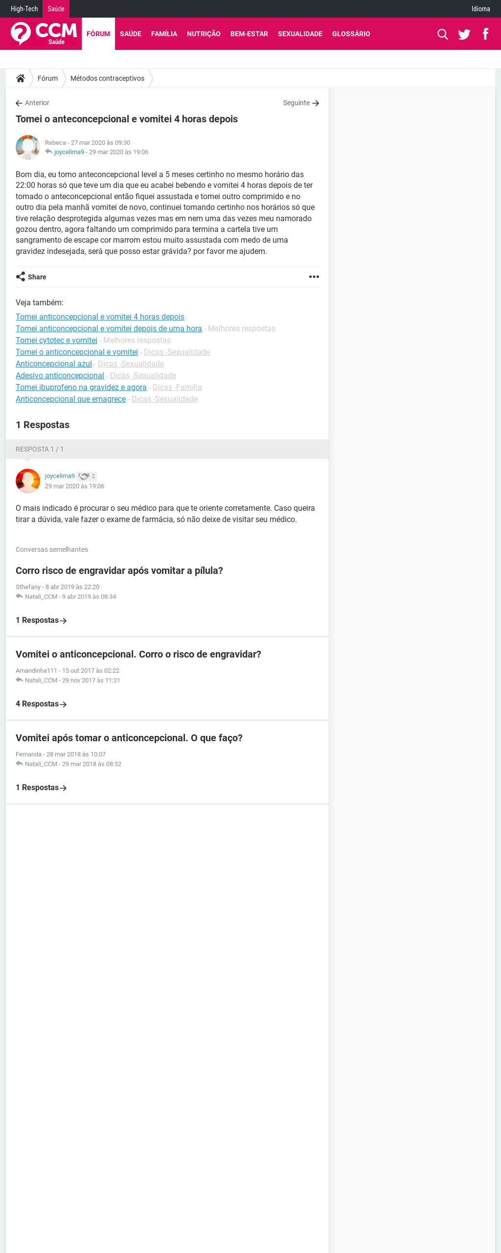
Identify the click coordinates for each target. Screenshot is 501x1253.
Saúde (55, 9)
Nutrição (204, 34)
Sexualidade (300, 34)
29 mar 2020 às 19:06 (118, 152)
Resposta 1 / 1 (40, 449)
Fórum (98, 34)
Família (164, 34)
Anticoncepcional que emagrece (71, 399)
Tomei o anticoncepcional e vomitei (77, 352)
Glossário (351, 34)
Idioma (481, 9)
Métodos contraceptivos (107, 78)
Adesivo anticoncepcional (60, 375)
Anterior (37, 103)
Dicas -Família (177, 387)
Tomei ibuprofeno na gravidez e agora (81, 387)
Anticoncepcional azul (54, 363)
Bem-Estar (249, 34)
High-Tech (24, 9)
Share (37, 277)
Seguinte (296, 103)
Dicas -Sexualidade (177, 352)
